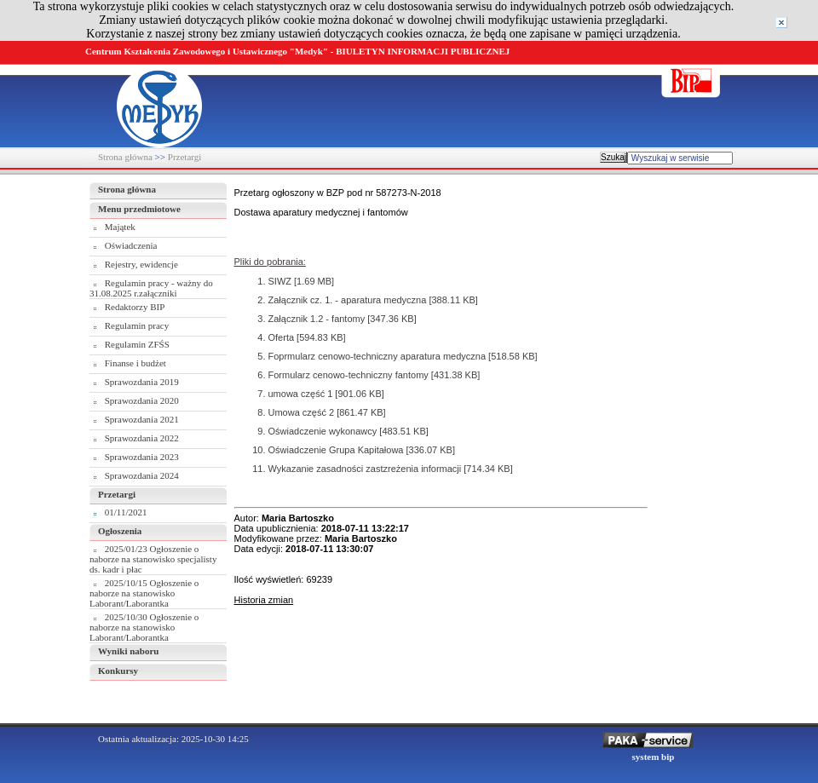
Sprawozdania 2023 (142, 457)
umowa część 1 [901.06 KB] (326, 394)
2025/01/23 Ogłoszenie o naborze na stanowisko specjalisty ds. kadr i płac (152, 559)
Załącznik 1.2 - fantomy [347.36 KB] (342, 319)
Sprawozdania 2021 (142, 419)
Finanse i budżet (135, 363)
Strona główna (125, 157)
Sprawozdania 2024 (142, 475)
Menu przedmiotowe (139, 209)
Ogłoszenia (119, 531)
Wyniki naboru (128, 651)
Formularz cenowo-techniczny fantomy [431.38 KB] (374, 375)
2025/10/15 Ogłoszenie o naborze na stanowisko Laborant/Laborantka (144, 593)
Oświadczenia (131, 245)
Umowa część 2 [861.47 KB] (327, 412)
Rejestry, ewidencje (141, 264)
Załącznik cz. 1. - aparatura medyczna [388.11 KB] (373, 300)
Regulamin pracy (137, 325)
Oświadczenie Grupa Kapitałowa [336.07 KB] (362, 450)
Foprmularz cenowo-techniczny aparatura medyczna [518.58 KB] (403, 356)
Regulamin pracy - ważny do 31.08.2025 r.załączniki (151, 288)
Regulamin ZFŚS (137, 344)
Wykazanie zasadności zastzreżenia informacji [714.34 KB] (390, 468)
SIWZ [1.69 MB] (301, 281)
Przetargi (185, 157)
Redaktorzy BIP (135, 307)
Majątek (120, 227)
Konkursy (118, 670)
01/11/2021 (126, 512)
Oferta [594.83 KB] (307, 337)
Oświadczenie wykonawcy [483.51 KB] (348, 431)
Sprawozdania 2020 (142, 400)
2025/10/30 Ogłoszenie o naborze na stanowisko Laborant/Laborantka (144, 627)
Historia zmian (264, 600)
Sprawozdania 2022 (142, 438)
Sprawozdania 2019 (142, 382)
